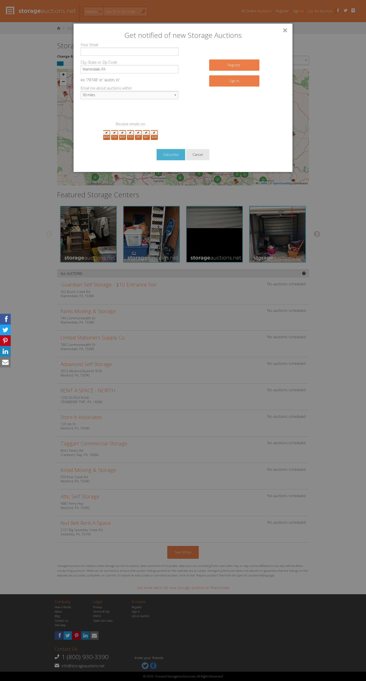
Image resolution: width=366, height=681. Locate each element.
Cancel (198, 154)
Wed (122, 135)
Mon (107, 135)
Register (234, 65)
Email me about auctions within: (106, 88)
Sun (154, 135)
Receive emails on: (131, 123)
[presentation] (116, 112)
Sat (146, 135)
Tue (114, 135)
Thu (130, 135)
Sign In (234, 81)
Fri (138, 135)
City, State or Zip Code (99, 62)
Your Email (89, 44)
